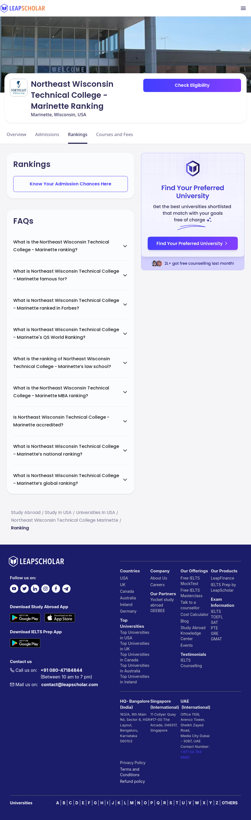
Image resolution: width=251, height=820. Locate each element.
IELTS (185, 660)
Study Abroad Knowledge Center (193, 633)
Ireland (126, 604)
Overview (16, 134)
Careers (157, 584)
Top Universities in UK (134, 646)
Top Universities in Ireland (134, 679)
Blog (184, 621)
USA (124, 578)
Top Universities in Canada (134, 657)
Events (186, 645)
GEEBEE (157, 610)
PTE (214, 628)
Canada (127, 591)
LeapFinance (222, 578)
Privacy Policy (133, 762)
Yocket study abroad (162, 602)
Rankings (77, 134)
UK (123, 584)
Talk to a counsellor (189, 605)
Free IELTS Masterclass (191, 593)
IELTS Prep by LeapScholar (223, 587)
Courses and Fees (114, 134)
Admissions (47, 134)
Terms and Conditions (130, 772)
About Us (158, 578)
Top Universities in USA (134, 635)
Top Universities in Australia (134, 668)
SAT (214, 622)
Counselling (191, 665)
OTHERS (229, 802)
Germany (128, 611)
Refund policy (132, 781)
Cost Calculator (194, 614)
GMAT (216, 639)
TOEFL (217, 617)
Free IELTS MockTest (190, 581)
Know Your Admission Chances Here (70, 184)
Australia (128, 598)
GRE (214, 633)
